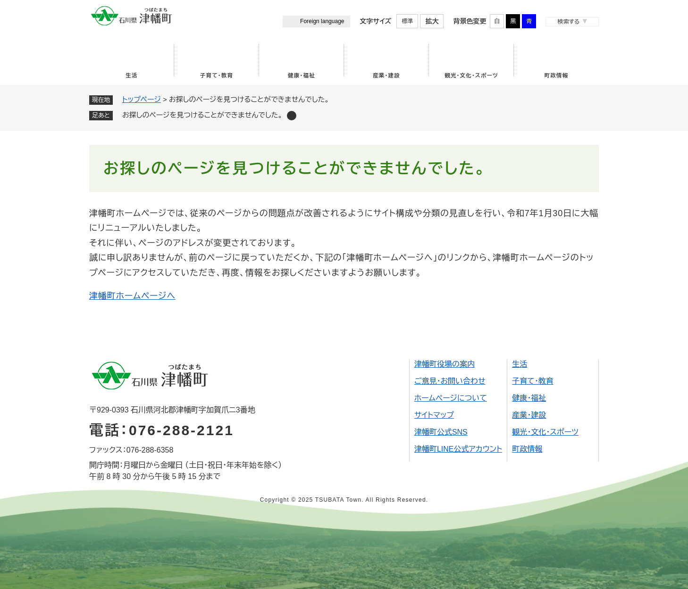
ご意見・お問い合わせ (450, 381)
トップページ (141, 99)
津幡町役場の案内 (444, 364)
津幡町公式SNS (441, 432)
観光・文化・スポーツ (471, 75)
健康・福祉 (301, 75)
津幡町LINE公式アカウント (458, 449)
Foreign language (322, 21)
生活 (131, 75)
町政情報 (557, 75)
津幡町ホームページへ (132, 296)
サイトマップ (434, 415)
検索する (568, 21)
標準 (407, 21)
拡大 (431, 21)
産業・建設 (386, 75)
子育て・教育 (216, 75)
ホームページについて (450, 398)
